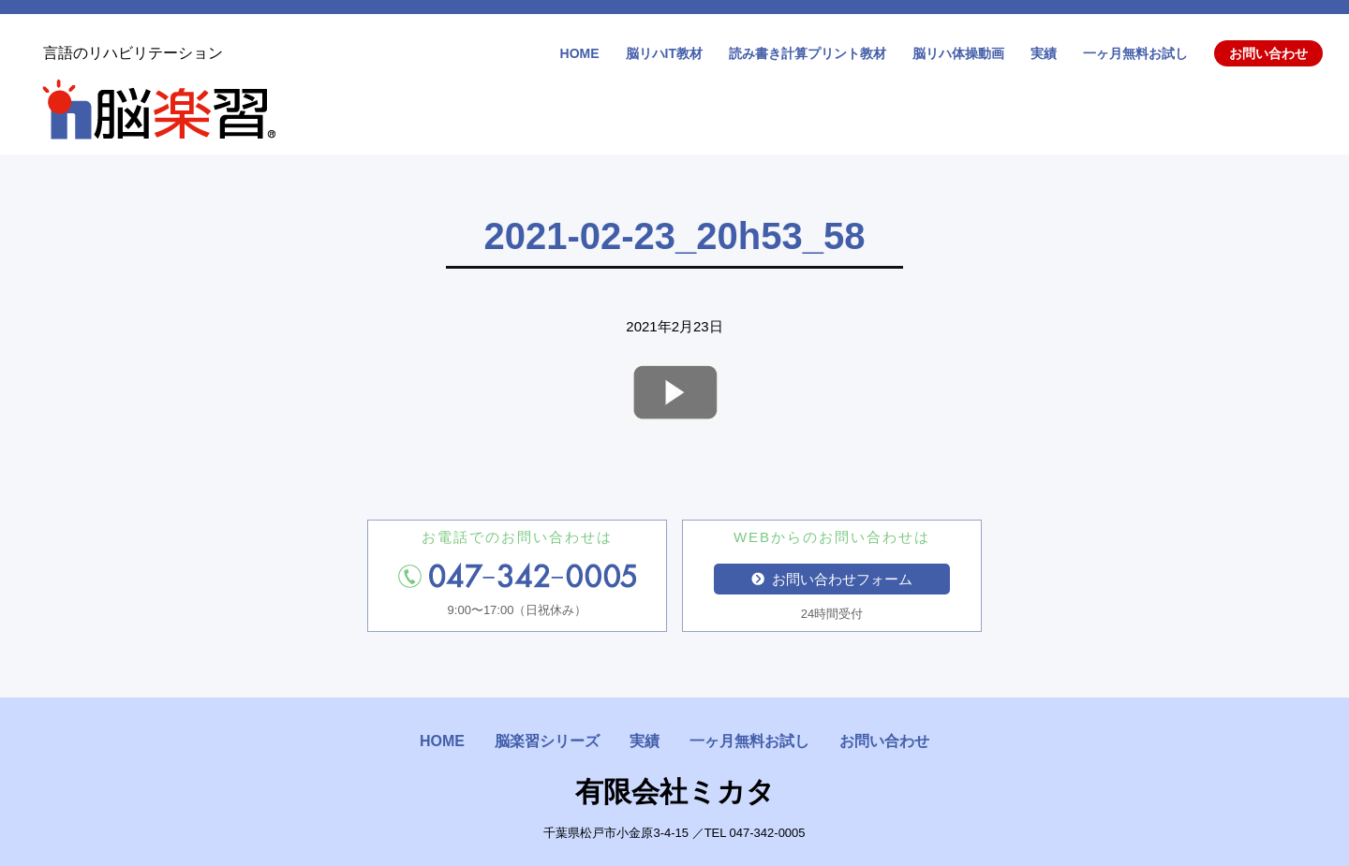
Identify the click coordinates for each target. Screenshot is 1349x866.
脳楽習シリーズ (547, 741)
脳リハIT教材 (664, 53)
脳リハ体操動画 (958, 53)
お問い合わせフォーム (831, 579)
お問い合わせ (1268, 53)
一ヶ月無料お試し (1135, 53)
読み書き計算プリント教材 (807, 53)
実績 (1043, 53)
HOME (580, 53)
